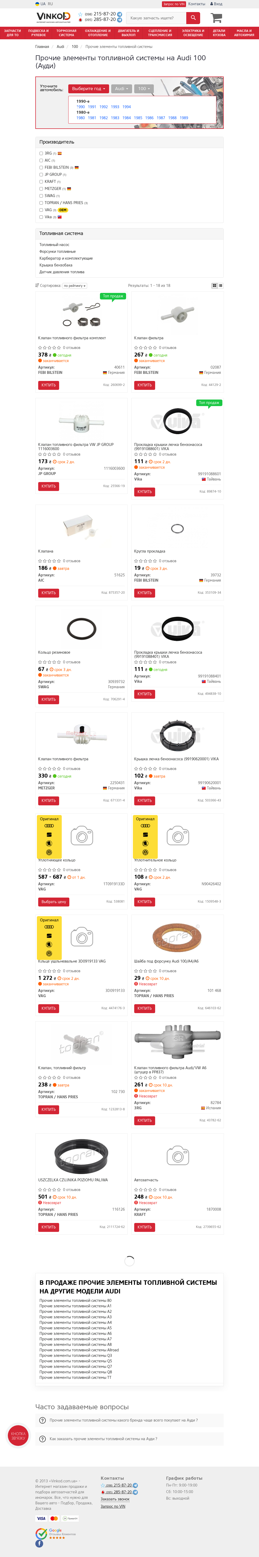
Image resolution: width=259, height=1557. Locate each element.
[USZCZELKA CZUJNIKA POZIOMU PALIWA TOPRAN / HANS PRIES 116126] (81, 1156)
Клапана (45, 551)
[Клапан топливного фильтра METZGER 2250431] (81, 735)
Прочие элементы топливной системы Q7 (76, 1366)
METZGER (55, 188)
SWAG (52, 195)
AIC (47, 160)
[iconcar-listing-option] (220, 286)
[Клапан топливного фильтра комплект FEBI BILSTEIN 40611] (81, 314)
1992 (103, 107)
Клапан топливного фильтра (63, 759)
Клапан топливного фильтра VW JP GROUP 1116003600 (76, 447)
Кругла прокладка (149, 551)
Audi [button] (121, 89)
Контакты (196, 4)
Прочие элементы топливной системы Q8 (76, 1372)
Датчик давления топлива (62, 272)
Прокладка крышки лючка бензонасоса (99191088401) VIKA (168, 655)
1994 (126, 107)
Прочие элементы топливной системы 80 (75, 1300)
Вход (216, 4)
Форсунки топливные (58, 251)
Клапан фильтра (149, 338)
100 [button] (144, 89)
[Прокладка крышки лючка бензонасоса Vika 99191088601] (177, 420)
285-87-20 (97, 20)
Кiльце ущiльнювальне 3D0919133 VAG (72, 961)
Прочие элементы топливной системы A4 (76, 1322)
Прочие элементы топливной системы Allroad (79, 1350)
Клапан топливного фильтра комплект (72, 338)
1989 (184, 118)
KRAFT (50, 181)
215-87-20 (97, 14)
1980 (80, 118)
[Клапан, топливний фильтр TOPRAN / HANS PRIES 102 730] (81, 1044)
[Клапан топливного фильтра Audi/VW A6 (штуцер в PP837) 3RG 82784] (177, 1041)
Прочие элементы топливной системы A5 (76, 1328)
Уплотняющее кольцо (56, 860)
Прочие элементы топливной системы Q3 (76, 1355)
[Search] (193, 18)
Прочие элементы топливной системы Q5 (76, 1361)
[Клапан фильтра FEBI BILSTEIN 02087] (177, 314)
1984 (126, 118)
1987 (161, 118)
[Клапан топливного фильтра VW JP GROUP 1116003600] (81, 420)
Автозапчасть (146, 1180)
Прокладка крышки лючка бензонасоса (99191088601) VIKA (168, 447)
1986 (149, 118)
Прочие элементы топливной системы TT (75, 1377)
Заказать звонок (115, 1499)
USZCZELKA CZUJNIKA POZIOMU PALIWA (73, 1180)
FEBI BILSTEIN (62, 167)
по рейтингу (75, 286)
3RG (51, 153)
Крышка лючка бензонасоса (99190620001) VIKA (176, 759)
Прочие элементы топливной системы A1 (76, 1306)
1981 (92, 118)
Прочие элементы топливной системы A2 (76, 1311)
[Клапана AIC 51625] (81, 527)
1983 (115, 118)
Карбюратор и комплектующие (66, 258)
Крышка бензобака (56, 265)
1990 (80, 107)
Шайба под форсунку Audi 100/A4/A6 (166, 961)
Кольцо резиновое (54, 653)
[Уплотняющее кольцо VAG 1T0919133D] (81, 836)
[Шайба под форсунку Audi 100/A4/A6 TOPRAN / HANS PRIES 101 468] (177, 937)
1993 (115, 107)
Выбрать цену (54, 901)
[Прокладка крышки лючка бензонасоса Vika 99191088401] (177, 628)
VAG (54, 209)
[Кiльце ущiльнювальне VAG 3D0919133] (81, 937)
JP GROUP (53, 174)
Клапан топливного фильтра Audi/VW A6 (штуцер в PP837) (170, 1070)
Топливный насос (54, 244)
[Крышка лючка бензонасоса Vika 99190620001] (177, 735)
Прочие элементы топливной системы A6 (76, 1333)
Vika (53, 217)
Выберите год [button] (88, 89)
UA (40, 4)
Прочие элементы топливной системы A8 (76, 1344)
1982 (103, 118)
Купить (49, 385)
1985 (138, 118)
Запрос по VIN (174, 4)
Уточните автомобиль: (51, 88)
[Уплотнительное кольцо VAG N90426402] (177, 836)
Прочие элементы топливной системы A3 (76, 1317)
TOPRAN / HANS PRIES (64, 202)
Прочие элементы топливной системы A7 (76, 1339)
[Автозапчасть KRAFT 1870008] (177, 1156)
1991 (92, 107)
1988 (172, 118)
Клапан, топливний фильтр (62, 1068)
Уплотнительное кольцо (155, 860)
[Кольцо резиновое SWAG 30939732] (81, 628)
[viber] (39, 1544)
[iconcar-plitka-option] (214, 286)
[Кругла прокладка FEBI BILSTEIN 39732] (177, 527)
